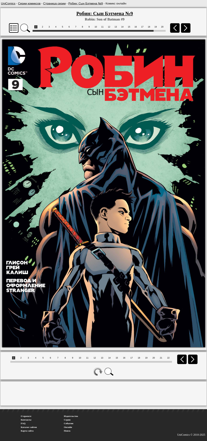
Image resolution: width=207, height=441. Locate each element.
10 (96, 27)
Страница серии (54, 3)
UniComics (8, 3)
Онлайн (68, 427)
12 (109, 27)
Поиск (67, 430)
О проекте (26, 416)
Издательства (71, 416)
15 (129, 27)
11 (102, 27)
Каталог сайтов (29, 427)
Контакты (26, 419)
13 (116, 27)
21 (161, 358)
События (68, 423)
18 (149, 27)
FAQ (23, 423)
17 (142, 27)
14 (122, 27)
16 (135, 27)
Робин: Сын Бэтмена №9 (85, 3)
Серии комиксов (29, 3)
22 (168, 358)
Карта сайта (27, 430)
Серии (67, 419)
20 (162, 27)
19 (155, 27)
